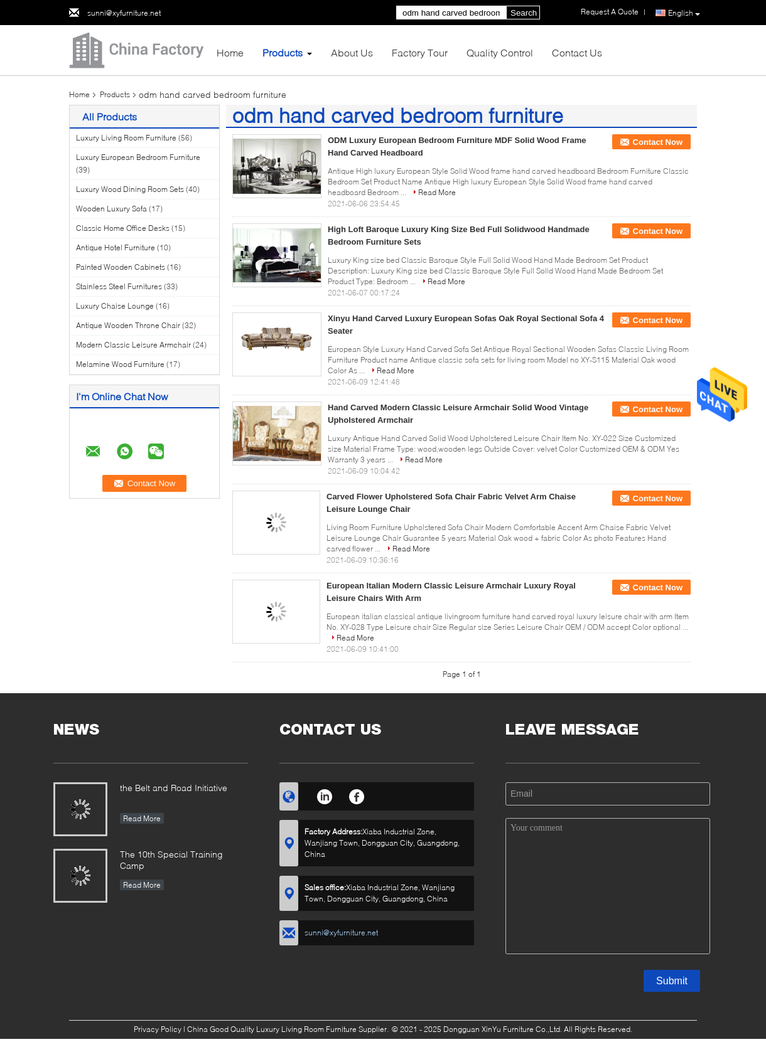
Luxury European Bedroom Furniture (138, 157)
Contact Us (577, 52)
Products (282, 52)
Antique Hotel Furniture (115, 247)
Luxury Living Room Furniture (126, 137)
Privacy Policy (157, 1029)
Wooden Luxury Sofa (111, 208)
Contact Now (657, 142)
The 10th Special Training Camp (171, 860)
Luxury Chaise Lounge (115, 306)
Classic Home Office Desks (123, 228)
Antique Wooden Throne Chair (128, 325)
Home (230, 52)
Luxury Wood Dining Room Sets (130, 189)
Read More (437, 192)
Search (523, 13)
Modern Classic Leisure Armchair (133, 344)
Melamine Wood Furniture (120, 364)
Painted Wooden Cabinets (120, 267)
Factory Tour (420, 52)
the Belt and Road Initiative (173, 787)
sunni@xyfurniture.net (124, 13)
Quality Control (500, 52)
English (684, 13)
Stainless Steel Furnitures (119, 286)
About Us (352, 52)
